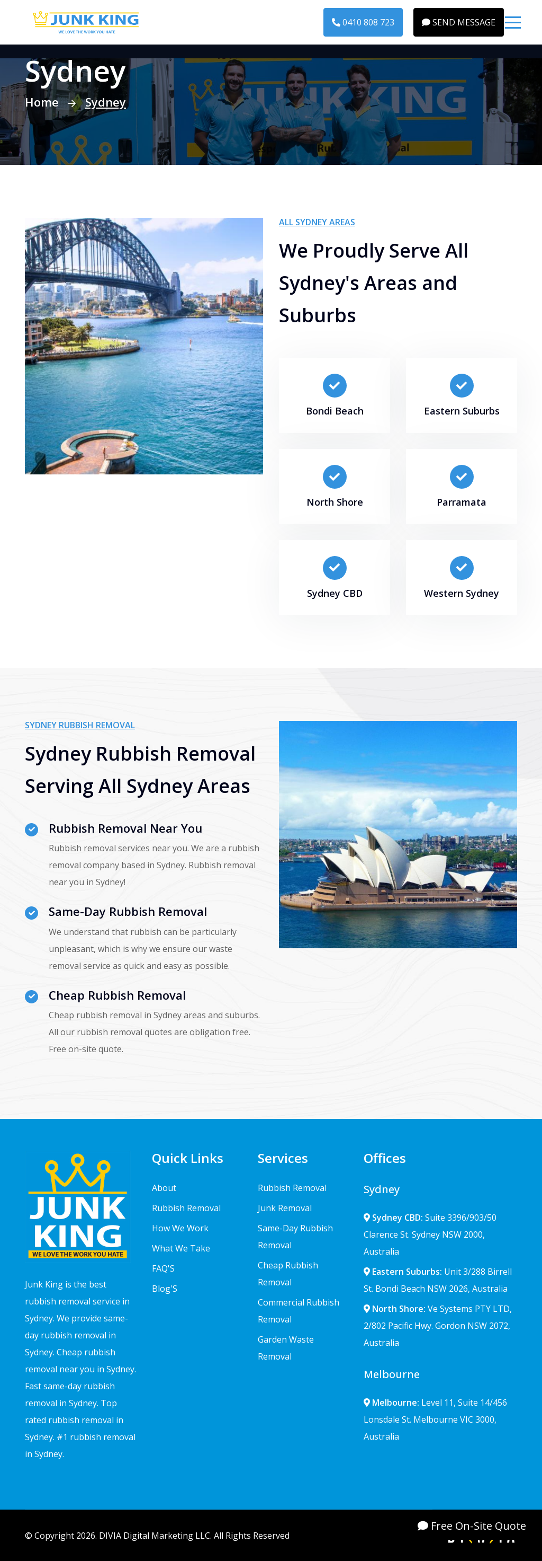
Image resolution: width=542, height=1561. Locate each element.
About (164, 1188)
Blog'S (164, 1288)
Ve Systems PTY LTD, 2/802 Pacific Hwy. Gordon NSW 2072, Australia (438, 1325)
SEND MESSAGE (458, 22)
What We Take (181, 1248)
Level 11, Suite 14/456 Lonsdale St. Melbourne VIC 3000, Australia (435, 1419)
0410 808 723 (363, 22)
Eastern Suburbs (462, 410)
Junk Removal (285, 1208)
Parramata (461, 502)
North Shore (334, 502)
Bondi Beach (335, 410)
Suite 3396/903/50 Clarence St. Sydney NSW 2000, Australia (430, 1234)
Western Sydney (461, 593)
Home (42, 102)
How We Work (180, 1228)
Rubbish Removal (186, 1208)
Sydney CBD (335, 593)
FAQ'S (163, 1268)
